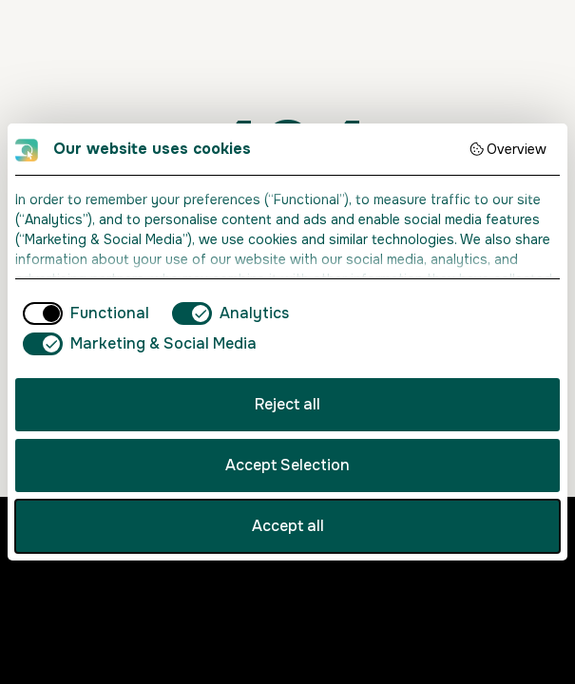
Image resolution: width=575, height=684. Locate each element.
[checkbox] (82, 313)
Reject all (287, 404)
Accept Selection (287, 465)
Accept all (288, 526)
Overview (508, 149)
